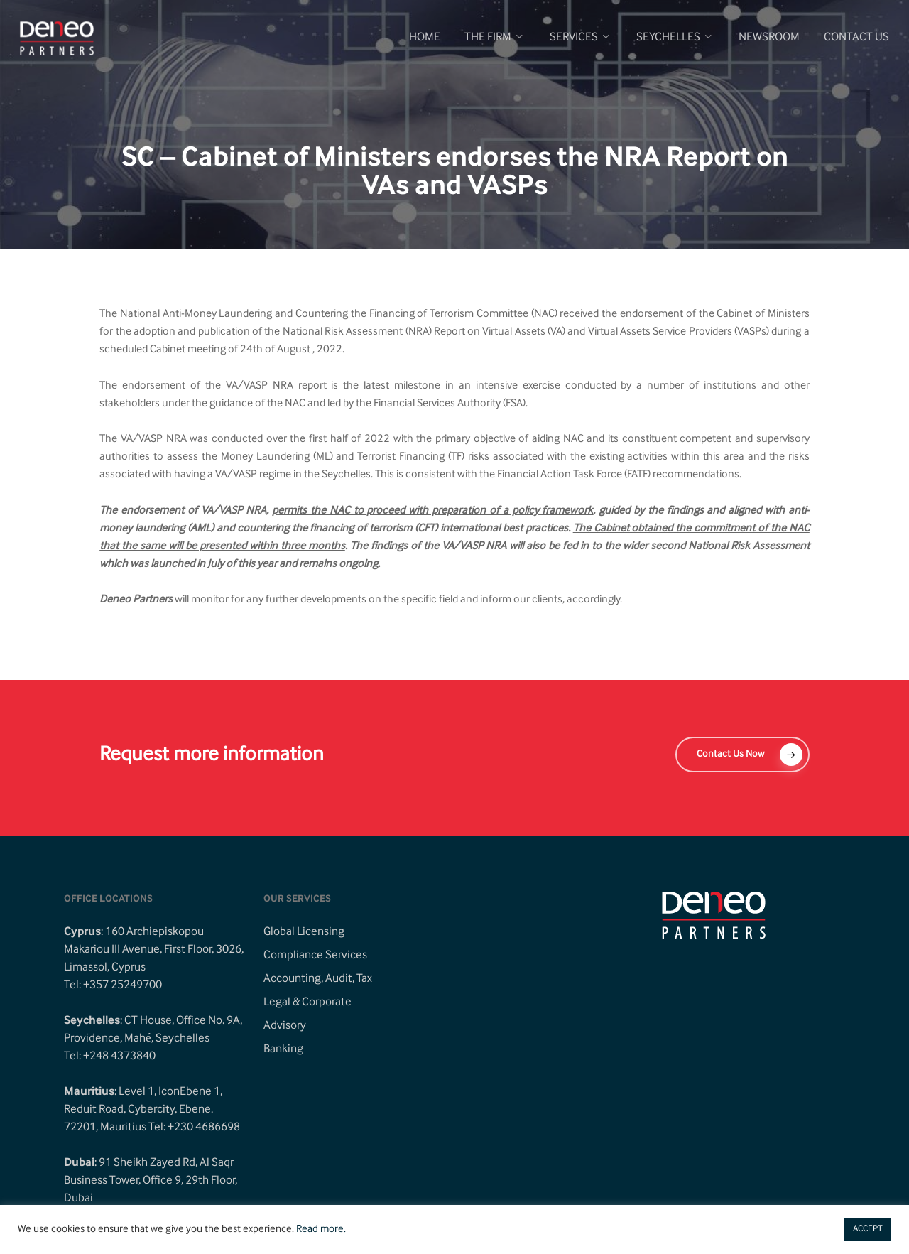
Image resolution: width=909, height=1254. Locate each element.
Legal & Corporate (307, 1002)
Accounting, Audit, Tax (317, 979)
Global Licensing (303, 932)
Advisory (284, 1025)
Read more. (321, 1230)
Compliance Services (315, 955)
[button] (742, 754)
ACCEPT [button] (868, 1229)
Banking (283, 1049)
